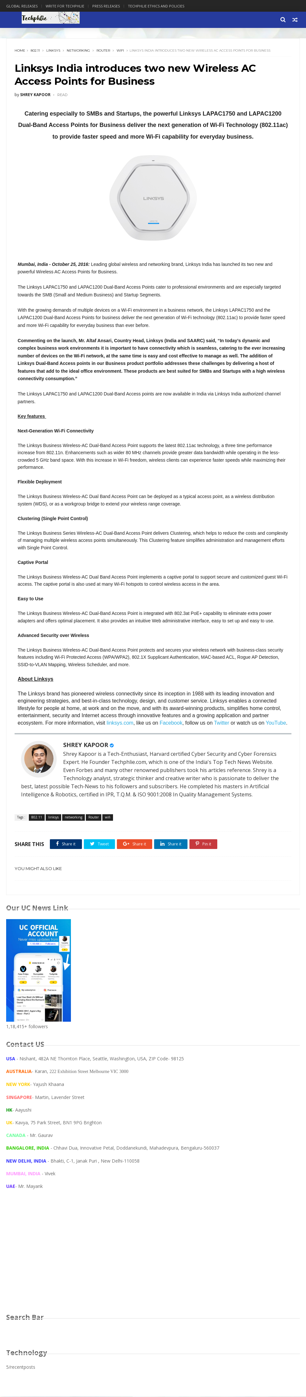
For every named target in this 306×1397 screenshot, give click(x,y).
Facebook (171, 723)
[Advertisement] (153, 1258)
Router (103, 51)
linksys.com (120, 723)
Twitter (221, 723)
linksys (53, 51)
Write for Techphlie (65, 6)
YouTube (276, 723)
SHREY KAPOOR (85, 745)
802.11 (35, 51)
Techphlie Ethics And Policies (156, 6)
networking (78, 51)
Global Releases (22, 6)
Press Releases (106, 6)
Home (20, 51)
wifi (120, 51)
